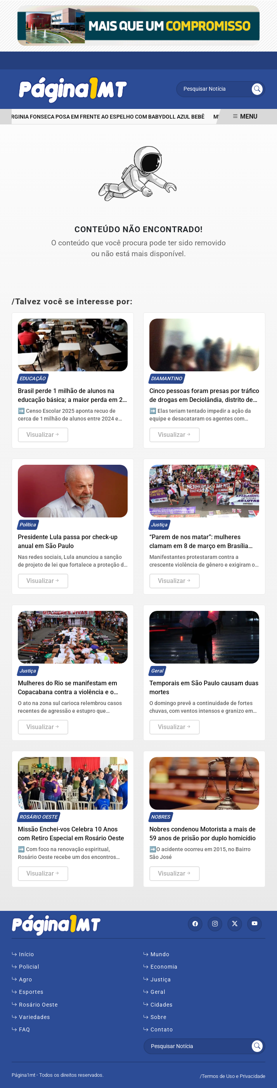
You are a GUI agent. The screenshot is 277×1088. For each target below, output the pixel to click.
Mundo (156, 954)
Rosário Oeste (35, 1005)
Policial (25, 967)
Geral (154, 992)
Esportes (27, 992)
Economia (160, 967)
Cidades (158, 1005)
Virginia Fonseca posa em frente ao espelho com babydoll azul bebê (107, 117)
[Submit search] (257, 89)
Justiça (157, 979)
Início (23, 954)
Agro (22, 979)
